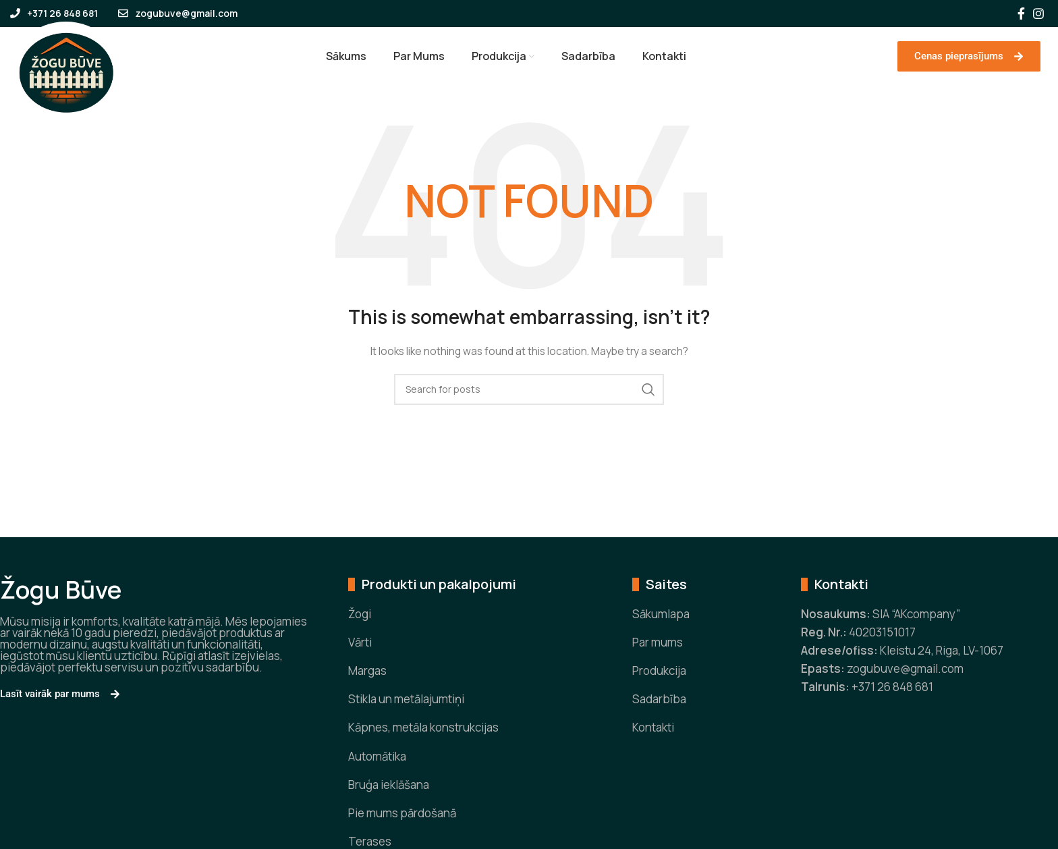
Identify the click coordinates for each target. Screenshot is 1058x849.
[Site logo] (65, 77)
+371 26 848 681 (62, 13)
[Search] (529, 401)
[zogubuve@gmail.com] (123, 13)
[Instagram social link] (1038, 13)
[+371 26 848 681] (15, 13)
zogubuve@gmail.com (186, 13)
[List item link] (470, 626)
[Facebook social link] (1021, 13)
